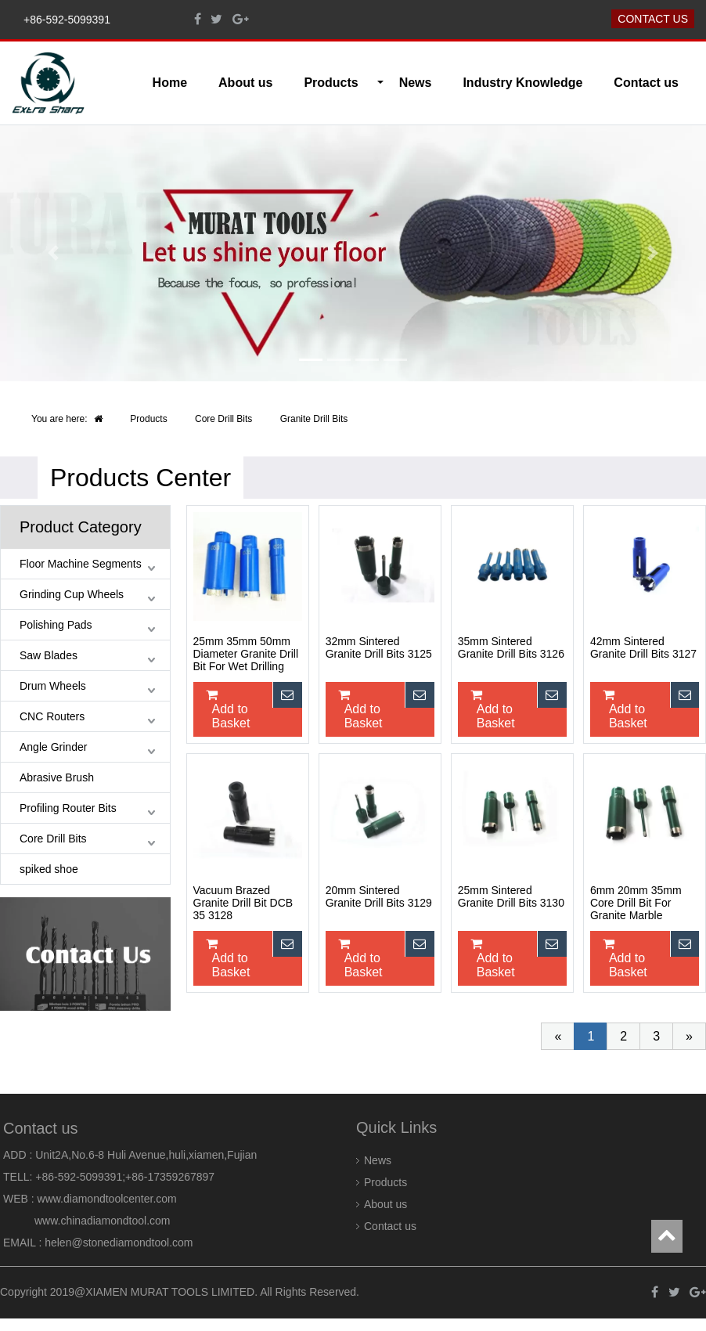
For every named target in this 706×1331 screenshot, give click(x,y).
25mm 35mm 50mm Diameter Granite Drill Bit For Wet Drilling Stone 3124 (246, 654)
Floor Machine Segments (81, 563)
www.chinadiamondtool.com (102, 1220)
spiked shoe (49, 869)
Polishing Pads (56, 625)
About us (245, 82)
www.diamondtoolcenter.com (107, 1198)
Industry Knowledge (522, 82)
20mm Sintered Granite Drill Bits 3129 (379, 896)
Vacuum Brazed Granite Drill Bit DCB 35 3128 (243, 903)
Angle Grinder (53, 747)
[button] (53, 253)
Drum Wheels (53, 686)
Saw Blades (48, 655)
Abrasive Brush (57, 777)
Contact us (653, 19)
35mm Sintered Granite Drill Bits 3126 (511, 647)
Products (148, 418)
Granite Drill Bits (314, 418)
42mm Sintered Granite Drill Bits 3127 (643, 647)
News (415, 82)
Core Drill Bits (223, 418)
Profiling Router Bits (68, 808)
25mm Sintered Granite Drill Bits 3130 (511, 896)
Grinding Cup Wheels (72, 594)
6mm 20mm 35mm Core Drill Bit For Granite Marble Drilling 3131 (636, 903)
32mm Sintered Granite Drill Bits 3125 (379, 647)
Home (170, 82)
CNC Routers (52, 716)
